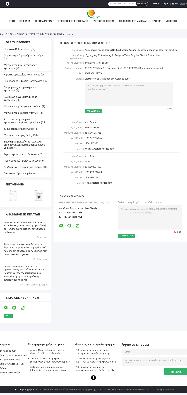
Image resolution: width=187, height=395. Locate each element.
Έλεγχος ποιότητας (103, 21)
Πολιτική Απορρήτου (24, 389)
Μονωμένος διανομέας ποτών (21, 112)
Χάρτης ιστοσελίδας (10, 372)
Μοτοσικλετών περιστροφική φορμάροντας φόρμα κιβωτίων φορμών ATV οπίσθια (50, 360)
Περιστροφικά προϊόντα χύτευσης (23, 160)
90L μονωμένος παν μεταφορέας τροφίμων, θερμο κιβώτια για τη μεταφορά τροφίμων (92, 352)
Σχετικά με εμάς (44, 21)
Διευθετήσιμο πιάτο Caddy (19, 128)
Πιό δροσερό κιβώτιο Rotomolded (23, 81)
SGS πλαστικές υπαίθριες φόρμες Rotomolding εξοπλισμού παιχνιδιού (48, 368)
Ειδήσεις (156, 21)
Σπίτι (12, 21)
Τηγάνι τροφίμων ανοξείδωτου (21, 154)
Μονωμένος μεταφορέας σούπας (22, 106)
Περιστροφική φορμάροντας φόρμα (24, 55)
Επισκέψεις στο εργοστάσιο (73, 21)
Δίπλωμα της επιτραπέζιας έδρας (23, 167)
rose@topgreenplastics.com (98, 183)
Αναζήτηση (141, 4)
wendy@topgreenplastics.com (99, 149)
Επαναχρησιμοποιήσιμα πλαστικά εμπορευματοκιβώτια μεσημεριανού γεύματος (24, 144)
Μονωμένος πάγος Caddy (18, 135)
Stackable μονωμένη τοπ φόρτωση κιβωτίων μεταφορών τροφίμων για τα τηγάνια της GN (96, 360)
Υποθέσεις (171, 21)
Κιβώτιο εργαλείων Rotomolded (22, 74)
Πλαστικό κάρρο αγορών (18, 173)
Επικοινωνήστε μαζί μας (133, 21)
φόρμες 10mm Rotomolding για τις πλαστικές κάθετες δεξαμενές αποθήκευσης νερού (47, 352)
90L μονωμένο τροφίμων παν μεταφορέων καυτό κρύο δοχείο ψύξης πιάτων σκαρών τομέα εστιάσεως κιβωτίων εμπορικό (96, 369)
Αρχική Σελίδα (7, 34)
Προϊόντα (24, 21)
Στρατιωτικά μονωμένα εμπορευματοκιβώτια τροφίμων (22, 121)
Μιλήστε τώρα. (160, 3)
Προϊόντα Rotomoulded (17, 49)
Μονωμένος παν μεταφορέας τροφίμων (95, 344)
